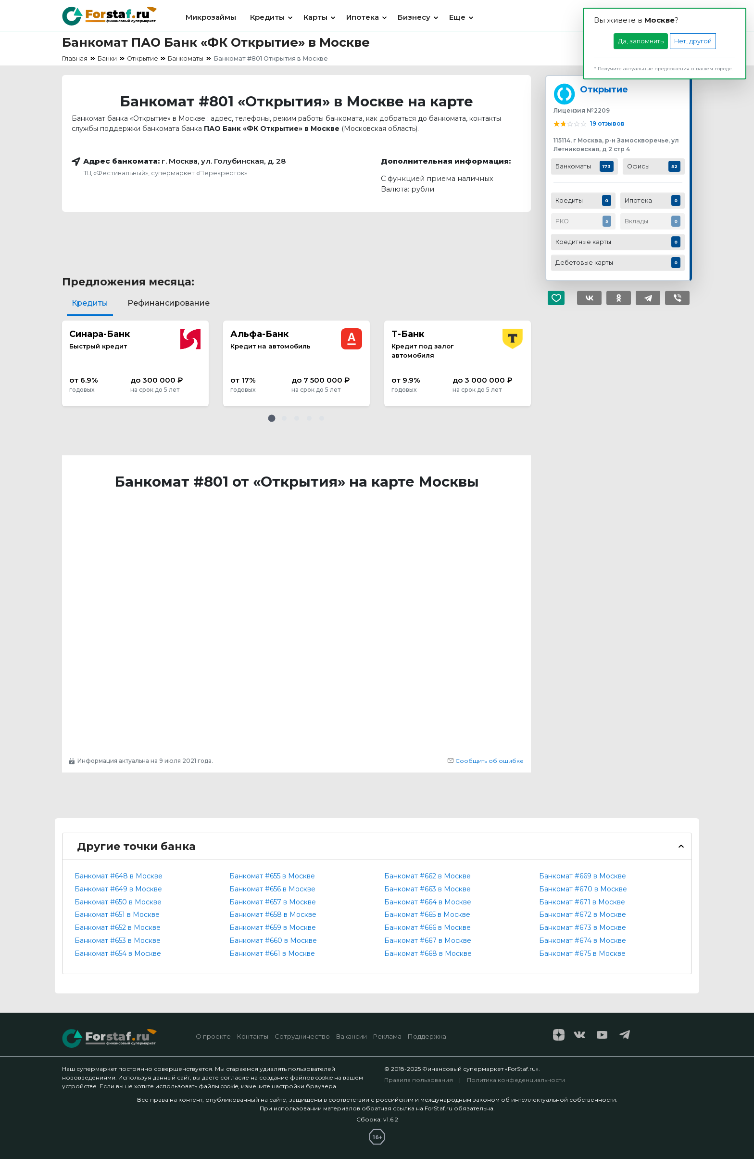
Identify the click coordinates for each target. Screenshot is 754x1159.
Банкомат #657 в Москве (272, 902)
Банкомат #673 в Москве (582, 927)
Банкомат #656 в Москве (272, 889)
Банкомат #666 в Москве (427, 927)
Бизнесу (414, 17)
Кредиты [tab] (90, 303)
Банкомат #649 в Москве (118, 889)
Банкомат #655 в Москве (272, 876)
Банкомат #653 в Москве (118, 940)
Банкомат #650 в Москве (118, 902)
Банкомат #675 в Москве (582, 953)
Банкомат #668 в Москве (428, 953)
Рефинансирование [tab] (168, 303)
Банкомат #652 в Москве (118, 927)
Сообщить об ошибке (485, 760)
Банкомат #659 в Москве (272, 927)
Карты (315, 17)
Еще (457, 17)
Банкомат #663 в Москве (427, 889)
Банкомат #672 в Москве (582, 914)
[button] (271, 418)
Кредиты (267, 17)
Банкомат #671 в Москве (582, 902)
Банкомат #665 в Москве (427, 914)
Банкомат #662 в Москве (427, 876)
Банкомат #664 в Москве (427, 902)
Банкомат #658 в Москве (272, 914)
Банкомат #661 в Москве (272, 953)
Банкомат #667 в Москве (427, 940)
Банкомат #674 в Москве (582, 940)
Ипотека (362, 17)
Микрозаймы (211, 17)
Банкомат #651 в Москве (117, 914)
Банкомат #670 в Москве (583, 889)
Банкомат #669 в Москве (582, 876)
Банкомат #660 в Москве (273, 940)
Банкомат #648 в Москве (119, 876)
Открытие (604, 89)
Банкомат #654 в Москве (118, 953)
